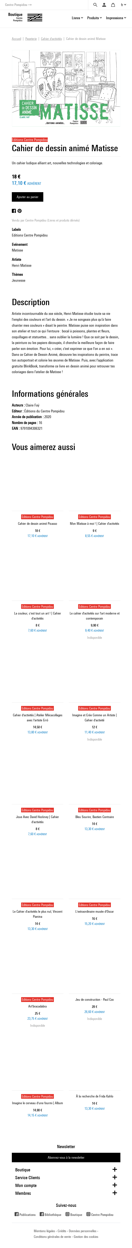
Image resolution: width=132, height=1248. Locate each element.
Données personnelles (82, 1231)
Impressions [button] (114, 18)
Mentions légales (44, 1231)
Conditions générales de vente (52, 1237)
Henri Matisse (21, 265)
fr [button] (122, 5)
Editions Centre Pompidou (30, 235)
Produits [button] (93, 18)
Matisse (17, 250)
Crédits (62, 1231)
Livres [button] (76, 18)
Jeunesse (18, 280)
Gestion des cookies (86, 1237)
